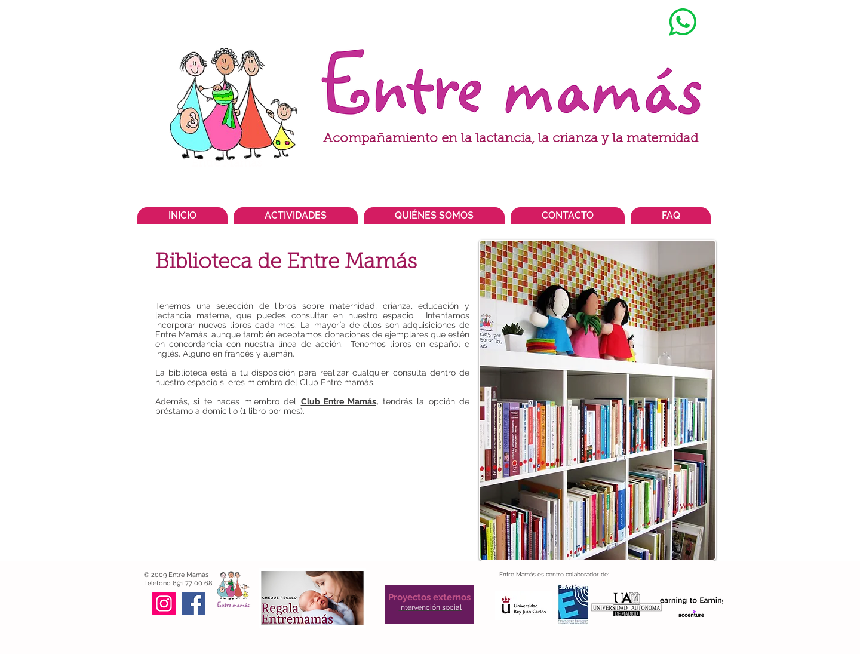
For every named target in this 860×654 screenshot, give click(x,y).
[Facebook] (193, 603)
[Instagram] (164, 603)
